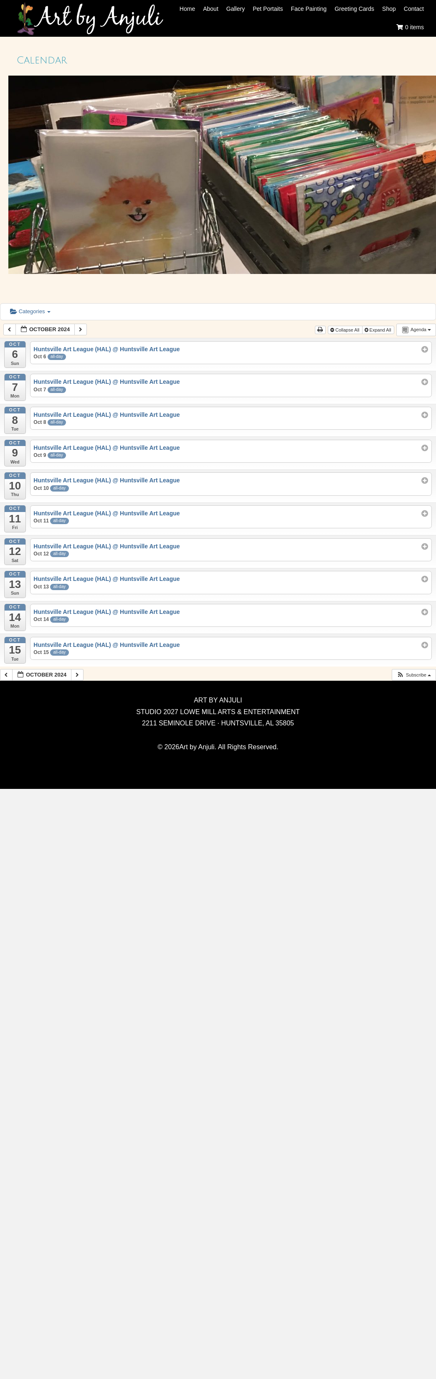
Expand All (379, 329)
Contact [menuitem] (414, 8)
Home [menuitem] (187, 8)
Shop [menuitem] (389, 8)
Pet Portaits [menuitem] (268, 8)
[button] (413, 675)
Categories (30, 311)
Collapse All (345, 329)
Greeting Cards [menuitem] (354, 8)
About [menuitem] (210, 8)
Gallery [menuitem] (235, 8)
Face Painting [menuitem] (309, 8)
